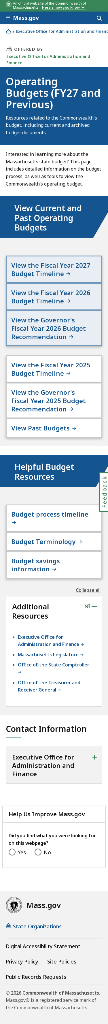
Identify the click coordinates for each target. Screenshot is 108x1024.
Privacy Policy (22, 961)
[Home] (8, 31)
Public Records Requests (36, 976)
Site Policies (61, 961)
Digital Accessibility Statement (43, 946)
